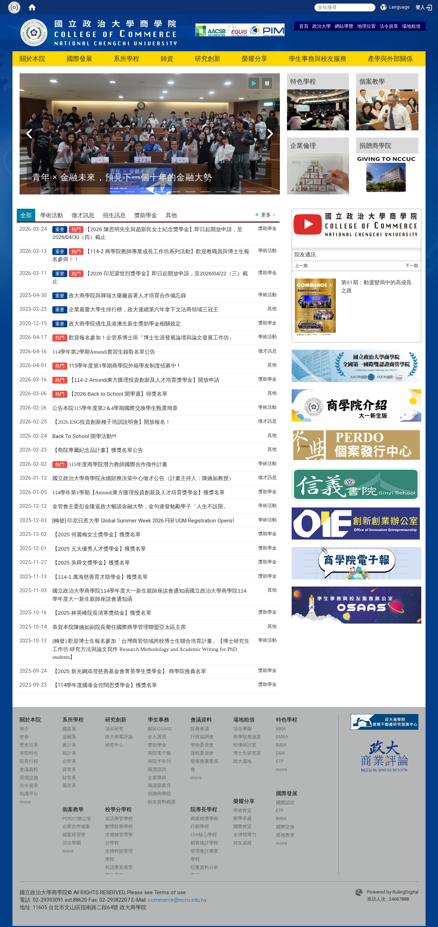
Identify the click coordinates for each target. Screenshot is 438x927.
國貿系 (69, 728)
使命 (24, 736)
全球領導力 (244, 834)
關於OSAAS (160, 728)
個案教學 (73, 809)
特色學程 (286, 719)
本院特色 (29, 753)
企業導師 (157, 777)
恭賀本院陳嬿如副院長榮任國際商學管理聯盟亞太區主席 (119, 627)
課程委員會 (202, 753)
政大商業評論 (119, 736)
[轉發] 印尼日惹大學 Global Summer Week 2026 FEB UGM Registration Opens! (143, 520)
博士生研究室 (247, 753)
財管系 (69, 777)
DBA (280, 753)
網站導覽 (344, 26)
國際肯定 (242, 826)
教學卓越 (242, 818)
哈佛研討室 (244, 744)
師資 (167, 58)
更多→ (268, 215)
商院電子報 (159, 753)
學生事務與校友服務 (317, 58)
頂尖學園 (242, 728)
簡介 (24, 728)
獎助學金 (157, 744)
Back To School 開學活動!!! (84, 436)
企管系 (69, 761)
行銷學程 (200, 826)
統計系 (69, 753)
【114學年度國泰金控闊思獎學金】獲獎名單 (104, 685)
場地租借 (411, 26)
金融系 (69, 736)
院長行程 (29, 761)
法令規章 (389, 26)
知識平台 (29, 793)
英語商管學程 (119, 818)
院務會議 (200, 728)
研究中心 (114, 744)
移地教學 (285, 835)
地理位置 (366, 26)
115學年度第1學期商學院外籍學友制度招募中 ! (124, 366)
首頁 (303, 26)
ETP (280, 761)
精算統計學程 (204, 842)
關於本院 (32, 58)
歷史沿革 (29, 744)
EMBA (282, 736)
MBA (281, 728)
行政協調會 (202, 736)
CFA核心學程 (204, 834)
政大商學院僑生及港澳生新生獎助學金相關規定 (125, 324)
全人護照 (157, 736)
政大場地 (242, 761)
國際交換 (285, 826)
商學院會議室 (247, 736)
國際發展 (79, 58)
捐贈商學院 (159, 793)
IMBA (281, 744)
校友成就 (242, 842)
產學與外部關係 (390, 58)
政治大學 (321, 26)
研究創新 (207, 58)
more (25, 801)
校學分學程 (118, 809)
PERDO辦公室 (76, 818)
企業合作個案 (76, 826)
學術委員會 (202, 744)
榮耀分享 (254, 58)
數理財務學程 (119, 826)
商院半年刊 (159, 761)
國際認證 (285, 802)
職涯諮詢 (157, 769)
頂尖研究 (114, 728)
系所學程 (126, 58)
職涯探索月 (159, 785)
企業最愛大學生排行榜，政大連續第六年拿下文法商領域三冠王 (143, 309)
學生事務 (158, 719)
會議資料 (29, 769)
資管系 (69, 769)
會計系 (69, 744)
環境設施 (29, 777)
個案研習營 (73, 834)
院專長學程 (204, 809)
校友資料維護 (162, 801)
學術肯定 (242, 810)
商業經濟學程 (204, 818)
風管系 (69, 785)
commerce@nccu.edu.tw (177, 900)
